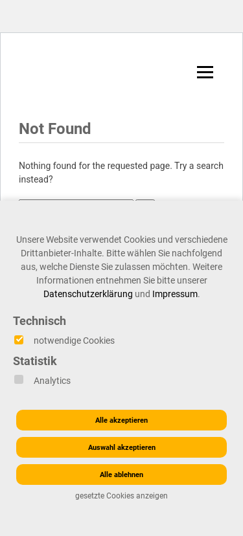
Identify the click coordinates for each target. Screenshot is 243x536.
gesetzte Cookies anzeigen (121, 495)
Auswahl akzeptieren (122, 447)
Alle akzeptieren (121, 420)
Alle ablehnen (121, 475)
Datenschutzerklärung (88, 294)
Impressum (175, 294)
